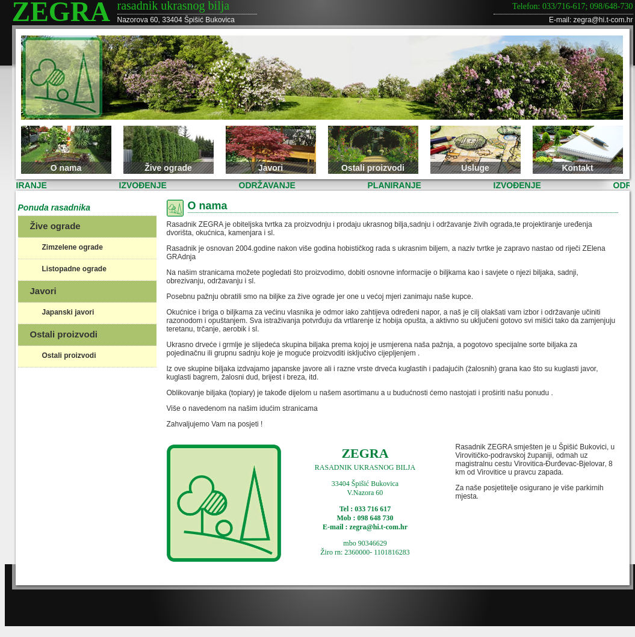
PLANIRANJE (396, 185)
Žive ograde (168, 168)
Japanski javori (68, 312)
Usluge (475, 168)
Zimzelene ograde (72, 247)
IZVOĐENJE (144, 185)
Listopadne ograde (74, 269)
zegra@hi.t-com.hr (603, 20)
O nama (66, 168)
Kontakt (577, 168)
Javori (270, 168)
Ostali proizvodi (372, 168)
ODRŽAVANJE (268, 185)
